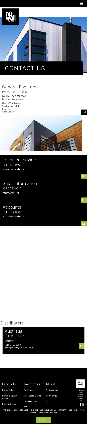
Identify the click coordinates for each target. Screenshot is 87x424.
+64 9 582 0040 (12, 188)
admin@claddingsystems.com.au (19, 348)
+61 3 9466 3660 (13, 345)
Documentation (31, 401)
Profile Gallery (8, 390)
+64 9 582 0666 (12, 212)
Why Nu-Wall (51, 396)
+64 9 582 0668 (12, 164)
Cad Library (29, 390)
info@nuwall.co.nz (16, 99)
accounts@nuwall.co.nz (13, 216)
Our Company (52, 390)
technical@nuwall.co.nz (13, 169)
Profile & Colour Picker (9, 397)
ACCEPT (44, 420)
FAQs (48, 401)
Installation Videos (32, 396)
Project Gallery (9, 404)
